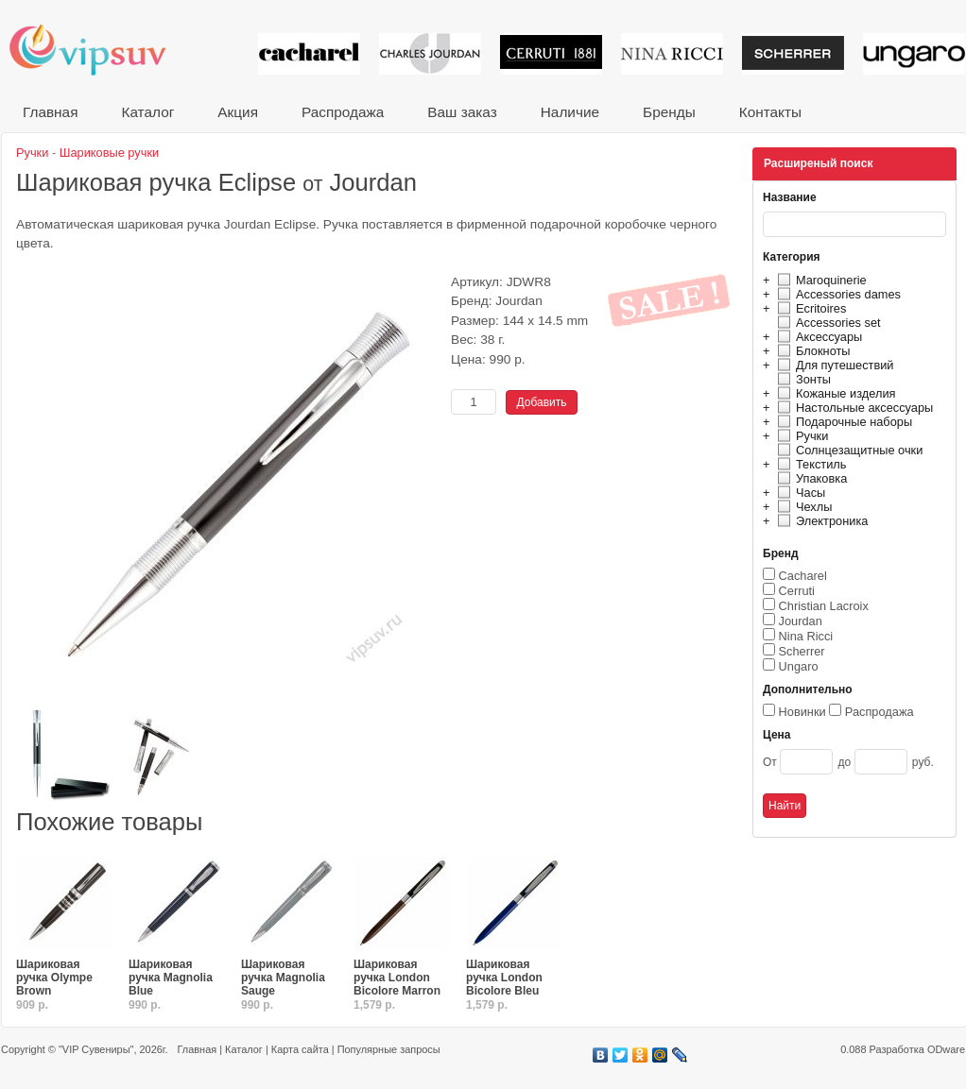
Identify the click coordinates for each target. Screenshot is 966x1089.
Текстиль (809, 464)
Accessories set (826, 322)
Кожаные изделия (833, 393)
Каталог (147, 112)
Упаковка (809, 478)
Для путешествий (833, 365)
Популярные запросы (388, 1049)
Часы (798, 492)
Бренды (669, 112)
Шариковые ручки (109, 152)
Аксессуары (817, 337)
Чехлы (802, 507)
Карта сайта (300, 1049)
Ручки (800, 436)
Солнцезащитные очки (847, 450)
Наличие (570, 112)
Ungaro (799, 666)
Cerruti (797, 591)
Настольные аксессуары (852, 407)
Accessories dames (836, 294)
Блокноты (811, 351)
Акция (237, 112)
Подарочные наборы (842, 422)
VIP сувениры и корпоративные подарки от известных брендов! (100, 50)
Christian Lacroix (824, 606)
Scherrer (802, 651)
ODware (946, 1049)
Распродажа (343, 112)
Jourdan (800, 621)
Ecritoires (809, 308)
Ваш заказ (461, 112)
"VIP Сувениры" (96, 1049)
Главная (50, 112)
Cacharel (803, 576)
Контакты (770, 112)
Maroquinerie (819, 280)
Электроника (820, 521)
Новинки (802, 712)
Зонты (801, 379)
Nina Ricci (806, 636)
